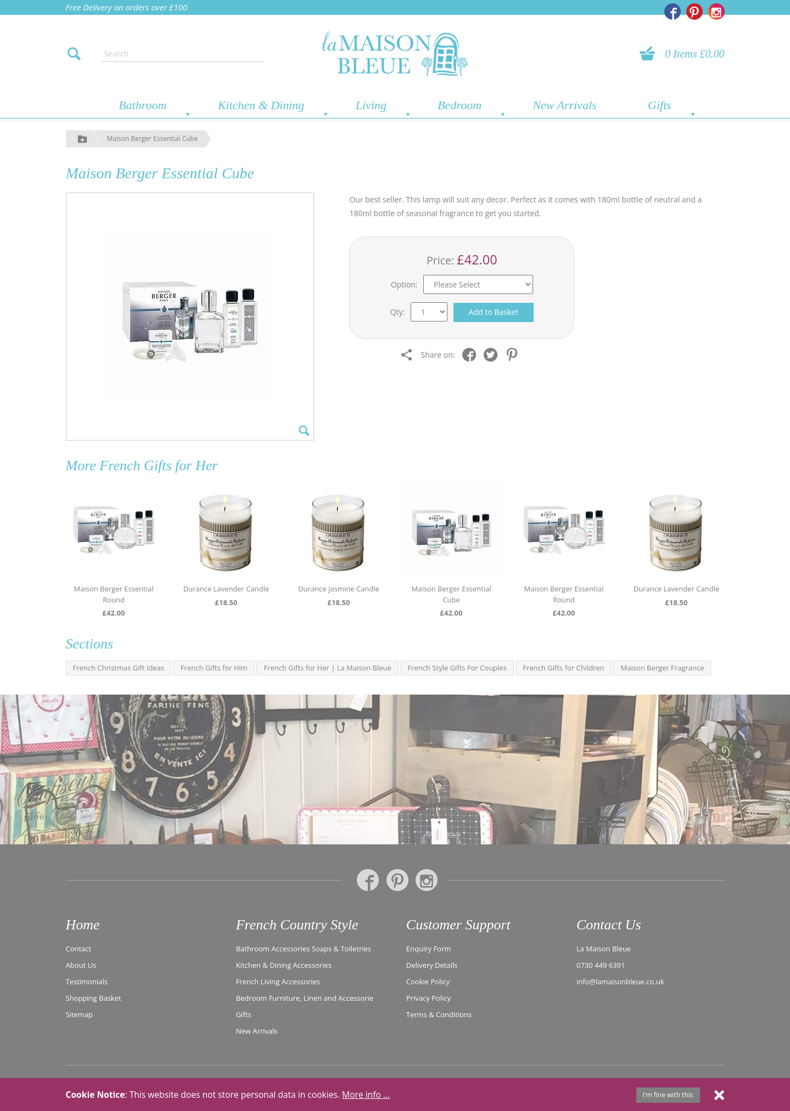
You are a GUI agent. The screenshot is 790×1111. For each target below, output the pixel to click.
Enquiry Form (428, 949)
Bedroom (459, 105)
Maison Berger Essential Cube (152, 138)
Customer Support (458, 925)
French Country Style (297, 925)
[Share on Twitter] (493, 354)
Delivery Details (432, 965)
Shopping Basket (93, 998)
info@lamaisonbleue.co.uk (620, 981)
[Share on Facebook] (471, 354)
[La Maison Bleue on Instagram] (716, 11)
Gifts (659, 105)
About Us (81, 965)
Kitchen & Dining (261, 105)
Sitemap (79, 1014)
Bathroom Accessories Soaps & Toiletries (303, 949)
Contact (79, 949)
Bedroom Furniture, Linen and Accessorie (305, 998)
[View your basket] (650, 54)
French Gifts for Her (158, 465)
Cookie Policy (428, 981)
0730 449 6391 (600, 965)
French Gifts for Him (214, 668)
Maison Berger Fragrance (662, 668)
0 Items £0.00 (694, 53)
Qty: (397, 312)
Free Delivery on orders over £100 (127, 7)
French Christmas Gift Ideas (119, 668)
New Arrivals (564, 105)
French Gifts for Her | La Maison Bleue (327, 668)
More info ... (366, 1095)
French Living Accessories (278, 981)
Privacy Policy (428, 998)
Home (83, 925)
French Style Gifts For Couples (457, 668)
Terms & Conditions (439, 1014)
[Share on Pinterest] (514, 354)
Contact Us (608, 925)
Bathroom (142, 105)
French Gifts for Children (563, 668)
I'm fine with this (668, 1094)
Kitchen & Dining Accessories (284, 965)
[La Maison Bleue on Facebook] (672, 11)
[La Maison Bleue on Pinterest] (694, 11)
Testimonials (87, 981)
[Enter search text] (182, 54)
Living (371, 105)
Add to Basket (493, 312)
